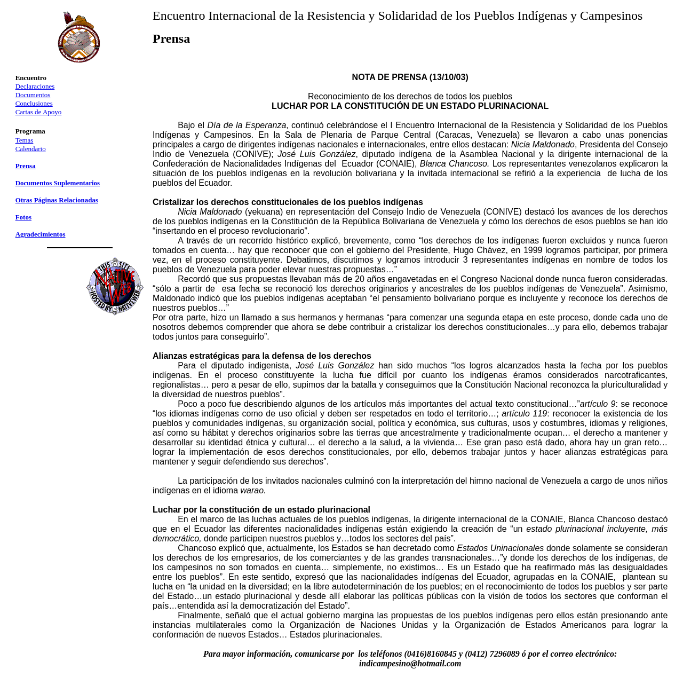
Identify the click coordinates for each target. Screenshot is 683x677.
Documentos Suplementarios (57, 183)
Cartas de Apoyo (38, 112)
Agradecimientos (40, 234)
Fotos (23, 217)
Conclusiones (34, 103)
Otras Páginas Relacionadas (56, 200)
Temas (24, 140)
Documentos (33, 95)
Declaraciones (35, 86)
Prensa (25, 166)
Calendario (30, 149)
